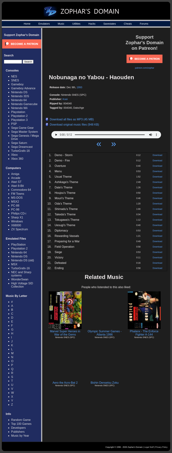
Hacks (91, 23)
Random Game (21, 419)
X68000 (16, 225)
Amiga (15, 173)
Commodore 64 (21, 189)
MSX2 (15, 201)
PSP (14, 123)
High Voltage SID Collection (22, 285)
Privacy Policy (161, 447)
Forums (144, 23)
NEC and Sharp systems (21, 274)
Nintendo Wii (19, 108)
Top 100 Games (21, 423)
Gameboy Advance (23, 88)
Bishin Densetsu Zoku (105, 382)
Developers (18, 427)
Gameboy (17, 84)
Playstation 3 (19, 119)
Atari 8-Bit (17, 185)
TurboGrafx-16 (20, 150)
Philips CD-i (18, 213)
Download (157, 155)
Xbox (14, 154)
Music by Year (20, 435)
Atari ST (16, 181)
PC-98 (15, 209)
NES (14, 76)
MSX (14, 264)
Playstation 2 (19, 115)
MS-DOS (17, 197)
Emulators (44, 23)
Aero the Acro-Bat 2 (65, 382)
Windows (17, 221)
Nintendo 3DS (20, 96)
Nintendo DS (19, 92)
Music (61, 23)
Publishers (18, 431)
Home (27, 23)
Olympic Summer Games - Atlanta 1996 (104, 333)
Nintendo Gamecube (24, 104)
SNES (15, 80)
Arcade (15, 177)
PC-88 (15, 205)
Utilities (76, 23)
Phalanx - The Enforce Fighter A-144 (144, 333)
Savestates (109, 23)
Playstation (18, 112)
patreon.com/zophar (144, 68)
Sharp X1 (17, 217)
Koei (65, 99)
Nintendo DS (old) (22, 260)
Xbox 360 (17, 158)
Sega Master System (24, 131)
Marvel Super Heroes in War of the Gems (65, 333)
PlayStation (18, 244)
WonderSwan (19, 279)
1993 (79, 87)
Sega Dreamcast (22, 146)
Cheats (128, 23)
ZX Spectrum (19, 229)
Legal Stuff (148, 447)
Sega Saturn (19, 142)
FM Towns (17, 193)
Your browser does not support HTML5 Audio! (106, 133)
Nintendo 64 (19, 100)
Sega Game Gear (22, 127)
